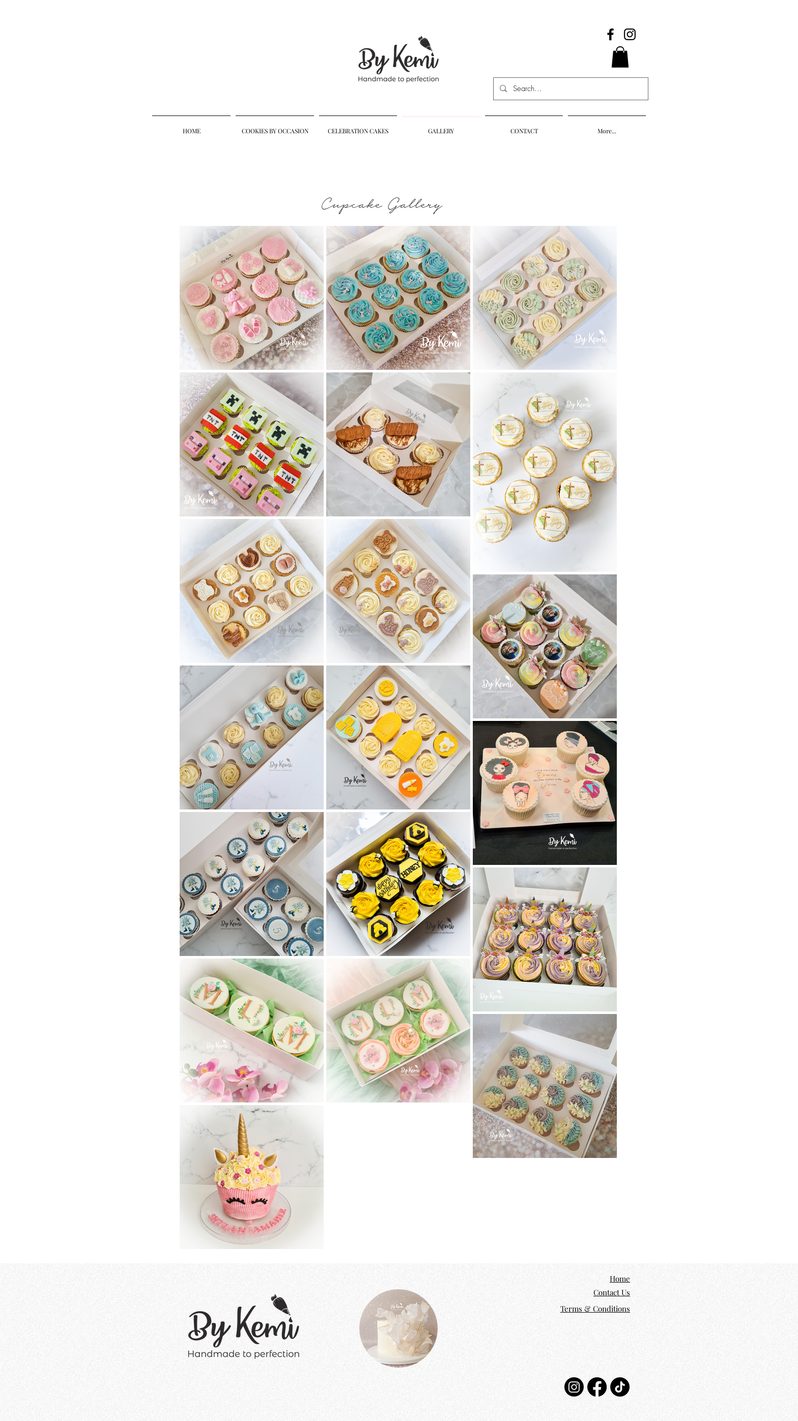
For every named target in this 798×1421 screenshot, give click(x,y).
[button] (620, 57)
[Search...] (569, 89)
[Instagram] (630, 34)
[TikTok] (620, 1387)
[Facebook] (610, 34)
